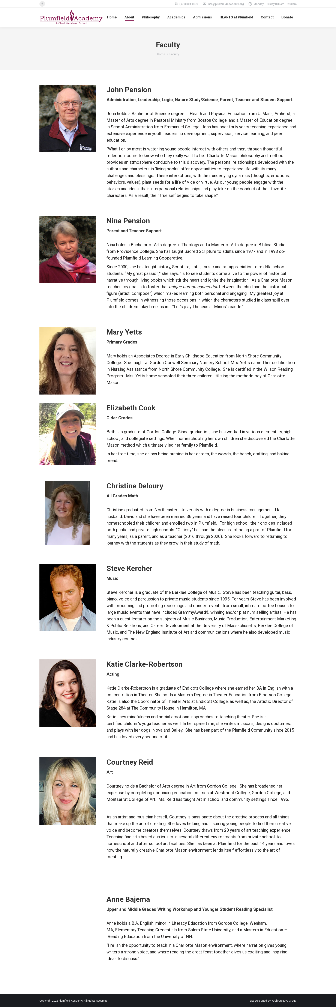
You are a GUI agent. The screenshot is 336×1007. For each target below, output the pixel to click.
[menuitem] (112, 17)
